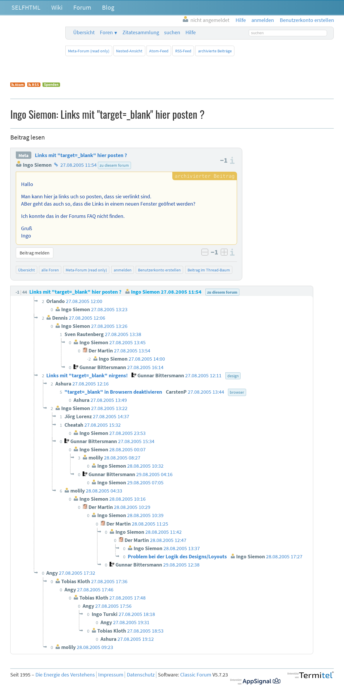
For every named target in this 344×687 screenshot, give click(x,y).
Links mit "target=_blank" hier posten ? (81, 155)
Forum (82, 7)
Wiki (56, 7)
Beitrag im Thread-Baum (209, 270)
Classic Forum (195, 674)
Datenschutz (141, 674)
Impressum (110, 674)
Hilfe (190, 32)
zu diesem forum (114, 165)
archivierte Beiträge (215, 51)
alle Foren (50, 270)
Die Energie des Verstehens (65, 674)
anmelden (123, 270)
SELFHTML (25, 7)
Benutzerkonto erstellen (159, 270)
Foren (106, 32)
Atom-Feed (158, 51)
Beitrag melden (35, 253)
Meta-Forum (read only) (88, 51)
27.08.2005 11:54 (78, 165)
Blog (108, 7)
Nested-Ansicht (129, 51)
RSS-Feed (183, 51)
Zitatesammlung (140, 32)
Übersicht (84, 32)
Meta (23, 155)
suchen (172, 32)
